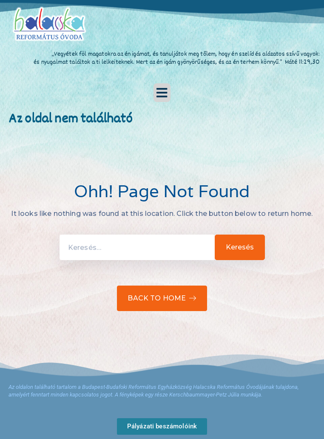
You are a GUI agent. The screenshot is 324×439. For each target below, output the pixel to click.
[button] (162, 92)
